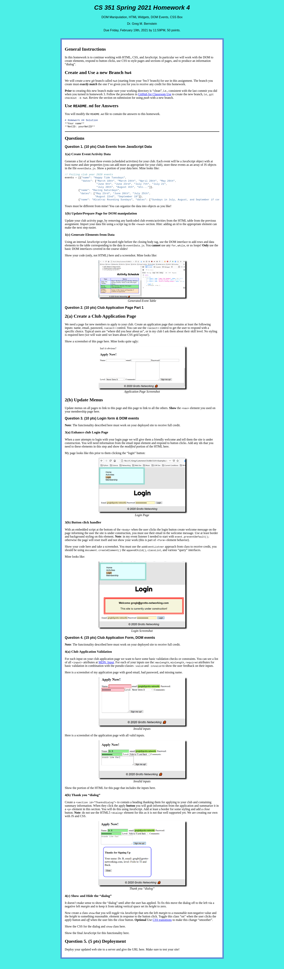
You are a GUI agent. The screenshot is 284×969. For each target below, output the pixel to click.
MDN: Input (106, 666)
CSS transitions (162, 924)
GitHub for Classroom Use (154, 94)
